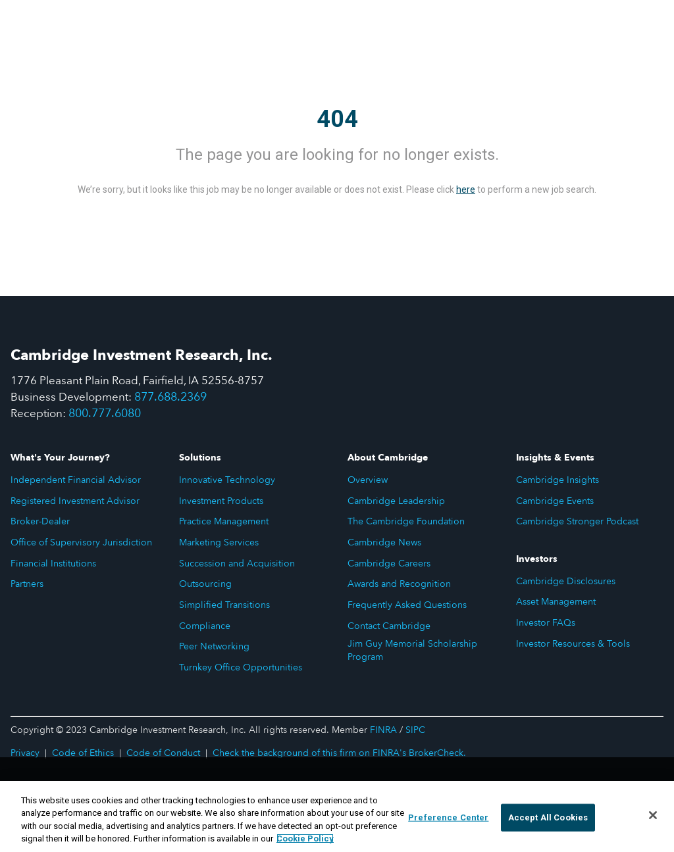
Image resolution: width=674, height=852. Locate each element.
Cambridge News (384, 542)
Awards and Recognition (399, 584)
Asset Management (556, 601)
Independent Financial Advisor (76, 480)
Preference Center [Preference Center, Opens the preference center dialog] (448, 818)
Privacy (25, 753)
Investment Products (221, 501)
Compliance (204, 626)
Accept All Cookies (548, 818)
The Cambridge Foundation (406, 521)
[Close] (652, 815)
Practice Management (224, 521)
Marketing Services (219, 542)
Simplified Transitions (224, 605)
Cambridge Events (555, 501)
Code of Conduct (163, 753)
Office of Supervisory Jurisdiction (81, 542)
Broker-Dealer (40, 521)
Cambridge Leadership (396, 501)
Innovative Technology (227, 480)
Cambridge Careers (389, 563)
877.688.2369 (170, 397)
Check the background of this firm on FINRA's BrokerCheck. (339, 753)
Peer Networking (214, 646)
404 (337, 119)
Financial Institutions (53, 563)
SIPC (415, 730)
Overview (368, 480)
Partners (27, 584)
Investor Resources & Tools (573, 644)
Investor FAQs (545, 622)
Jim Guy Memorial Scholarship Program (412, 650)
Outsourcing (205, 584)
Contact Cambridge (389, 626)
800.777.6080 (104, 413)
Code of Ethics (83, 753)
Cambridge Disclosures (565, 581)
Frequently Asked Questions (407, 605)
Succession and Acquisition (237, 563)
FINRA (383, 730)
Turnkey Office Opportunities (240, 667)
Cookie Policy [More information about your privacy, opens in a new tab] (305, 840)
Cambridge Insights (557, 480)
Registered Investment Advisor (75, 501)
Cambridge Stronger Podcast (577, 521)
